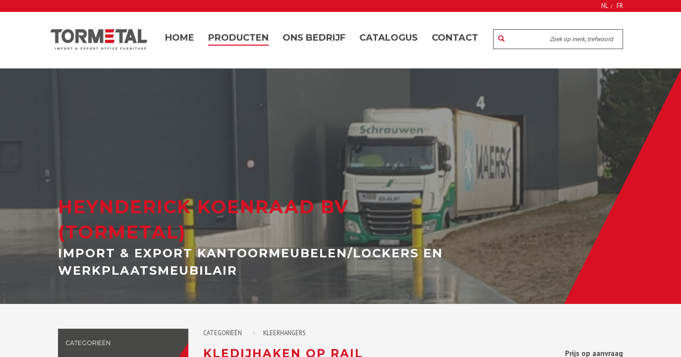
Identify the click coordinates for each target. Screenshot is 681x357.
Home (179, 37)
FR (620, 5)
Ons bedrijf (314, 37)
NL (604, 5)
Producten (238, 37)
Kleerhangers (284, 333)
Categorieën (222, 333)
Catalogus (388, 37)
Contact (455, 37)
